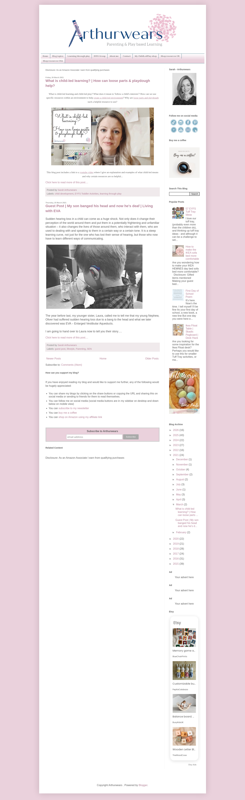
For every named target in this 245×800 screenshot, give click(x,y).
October (181, 469)
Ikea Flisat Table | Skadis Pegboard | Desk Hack (192, 331)
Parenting (81, 349)
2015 (176, 563)
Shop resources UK (170, 56)
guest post (60, 349)
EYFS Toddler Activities (87, 193)
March (180, 504)
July (178, 484)
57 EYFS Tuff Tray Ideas (191, 211)
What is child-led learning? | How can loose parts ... (186, 511)
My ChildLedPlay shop (146, 56)
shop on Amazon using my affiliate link (80, 417)
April (179, 499)
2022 (176, 450)
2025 (176, 435)
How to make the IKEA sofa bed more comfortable (192, 252)
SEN (89, 349)
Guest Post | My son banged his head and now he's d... (186, 523)
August (180, 479)
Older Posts (152, 358)
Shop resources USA (53, 61)
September (182, 474)
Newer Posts (53, 358)
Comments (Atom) (71, 364)
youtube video (86, 172)
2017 (176, 553)
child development (64, 193)
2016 (176, 558)
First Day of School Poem (192, 293)
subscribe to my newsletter (74, 408)
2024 (176, 440)
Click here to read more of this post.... (67, 182)
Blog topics (57, 56)
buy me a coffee (67, 412)
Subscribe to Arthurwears (102, 431)
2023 (176, 445)
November (182, 464)
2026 (176, 430)
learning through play (110, 193)
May (179, 494)
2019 (176, 543)
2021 (176, 455)
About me (114, 56)
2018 (176, 548)
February (181, 532)
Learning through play (79, 56)
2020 (176, 538)
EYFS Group (99, 56)
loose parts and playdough (146, 98)
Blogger (143, 785)
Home (45, 56)
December (182, 459)
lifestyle (70, 349)
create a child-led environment (108, 98)
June (179, 489)
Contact (127, 56)
